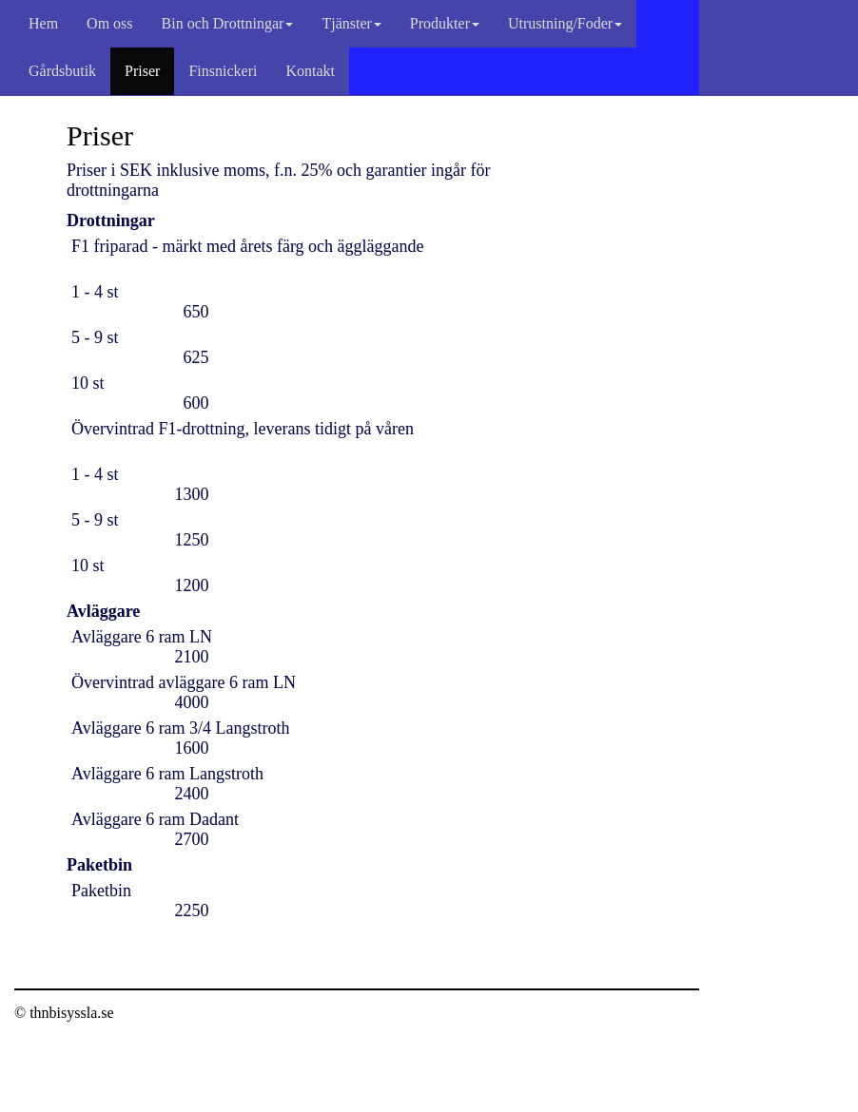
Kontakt (310, 71)
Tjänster (351, 23)
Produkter (444, 23)
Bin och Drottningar (228, 23)
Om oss (109, 23)
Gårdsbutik (62, 71)
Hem (43, 23)
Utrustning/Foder (565, 23)
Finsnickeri (222, 71)
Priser (142, 71)
